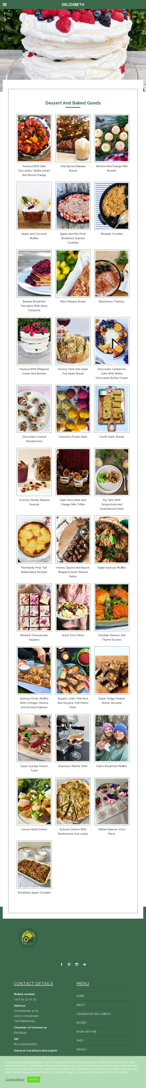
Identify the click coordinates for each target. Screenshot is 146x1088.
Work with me (86, 1031)
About (80, 1005)
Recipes (81, 1022)
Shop (79, 1040)
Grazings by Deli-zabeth (93, 1013)
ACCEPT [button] (33, 1079)
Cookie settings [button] (14, 1079)
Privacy (81, 1049)
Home (80, 996)
